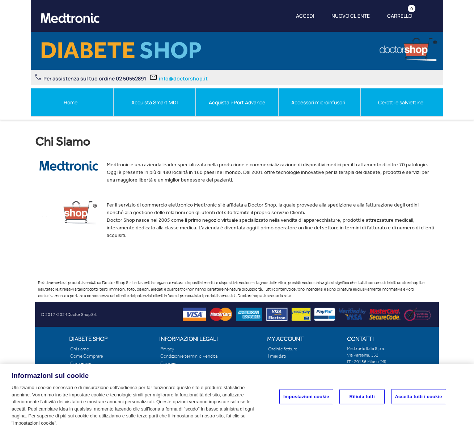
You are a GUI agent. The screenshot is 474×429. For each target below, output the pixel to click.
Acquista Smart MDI (154, 102)
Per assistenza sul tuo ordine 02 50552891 (94, 78)
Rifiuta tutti (361, 400)
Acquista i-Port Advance (237, 102)
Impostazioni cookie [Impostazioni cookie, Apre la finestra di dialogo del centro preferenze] (306, 400)
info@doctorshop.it (183, 78)
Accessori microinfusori (318, 102)
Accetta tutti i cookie (418, 400)
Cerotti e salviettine (400, 102)
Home (70, 102)
